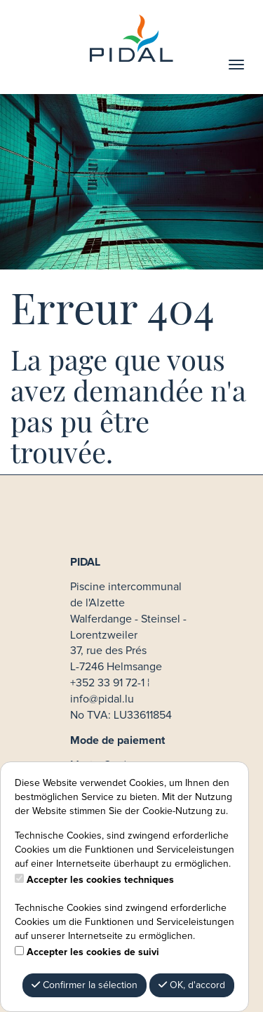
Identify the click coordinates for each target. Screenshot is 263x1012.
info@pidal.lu (102, 699)
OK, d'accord (192, 985)
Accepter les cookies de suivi (93, 952)
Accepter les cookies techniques (100, 880)
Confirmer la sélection (84, 985)
